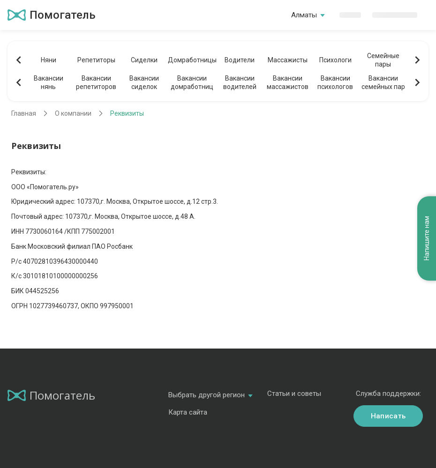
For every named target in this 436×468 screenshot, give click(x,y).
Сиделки (144, 60)
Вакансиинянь (48, 82)
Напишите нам (426, 238)
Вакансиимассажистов (287, 82)
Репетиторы (96, 60)
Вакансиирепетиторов (96, 82)
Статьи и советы (294, 393)
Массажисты (288, 60)
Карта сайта (187, 412)
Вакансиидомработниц (192, 82)
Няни (48, 60)
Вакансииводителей (239, 82)
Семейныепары (383, 60)
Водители (240, 60)
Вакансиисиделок (144, 82)
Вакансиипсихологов (335, 82)
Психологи (335, 60)
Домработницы (192, 60)
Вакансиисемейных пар (383, 82)
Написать (388, 416)
